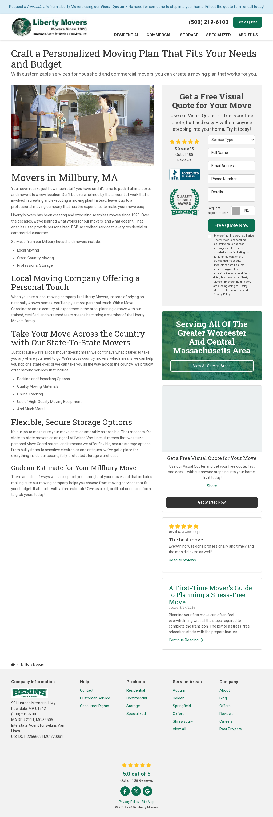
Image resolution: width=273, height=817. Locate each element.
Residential (135, 691)
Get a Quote (248, 22)
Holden (178, 698)
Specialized (136, 714)
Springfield (182, 706)
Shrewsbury (183, 721)
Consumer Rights (94, 706)
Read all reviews (182, 560)
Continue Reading (186, 640)
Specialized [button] (219, 35)
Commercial (136, 698)
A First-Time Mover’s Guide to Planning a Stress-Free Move (210, 595)
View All (179, 729)
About (224, 691)
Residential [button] (129, 35)
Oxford (178, 714)
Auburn (179, 691)
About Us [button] (248, 35)
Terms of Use (234, 290)
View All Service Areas (212, 366)
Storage (133, 706)
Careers (226, 721)
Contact (86, 691)
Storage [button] (190, 35)
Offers (225, 706)
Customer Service (95, 698)
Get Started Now (212, 502)
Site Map (148, 802)
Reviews (226, 714)
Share (212, 486)
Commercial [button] (161, 35)
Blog (223, 698)
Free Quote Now (232, 225)
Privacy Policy (221, 294)
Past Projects (230, 729)
